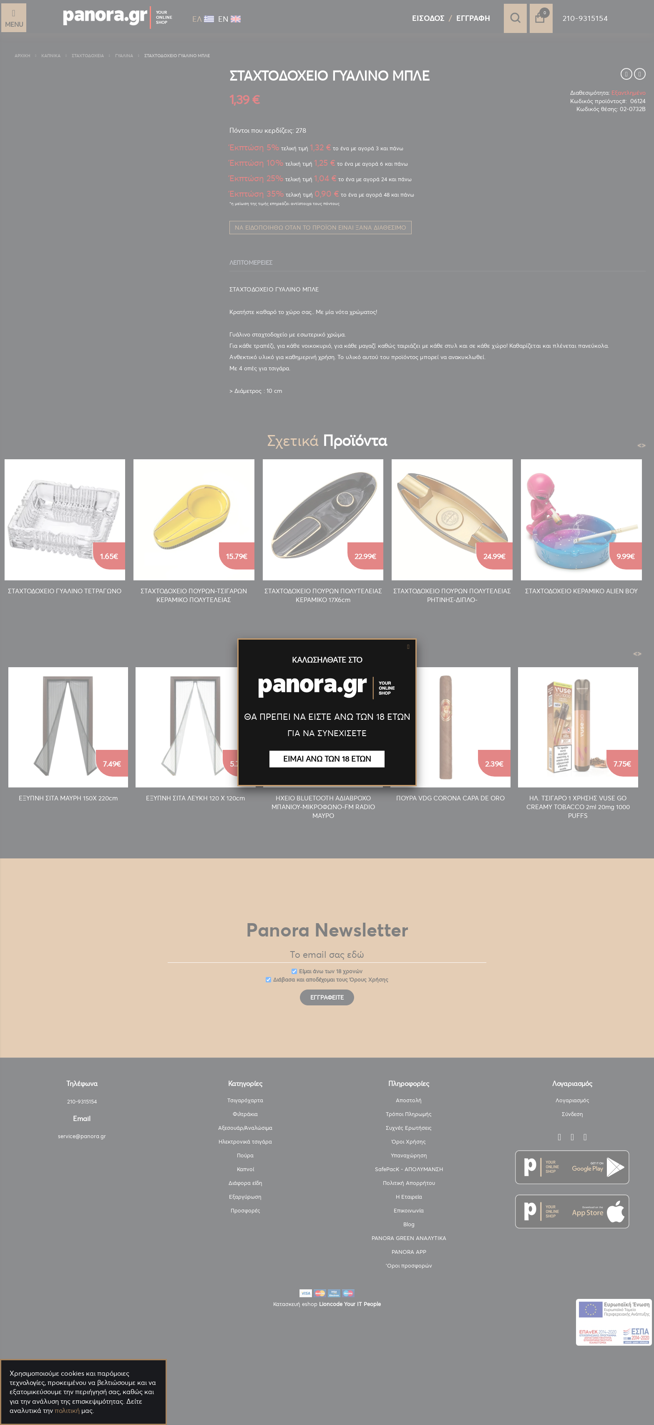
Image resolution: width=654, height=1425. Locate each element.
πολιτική (67, 1410)
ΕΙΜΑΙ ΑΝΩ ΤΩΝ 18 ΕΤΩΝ (327, 759)
